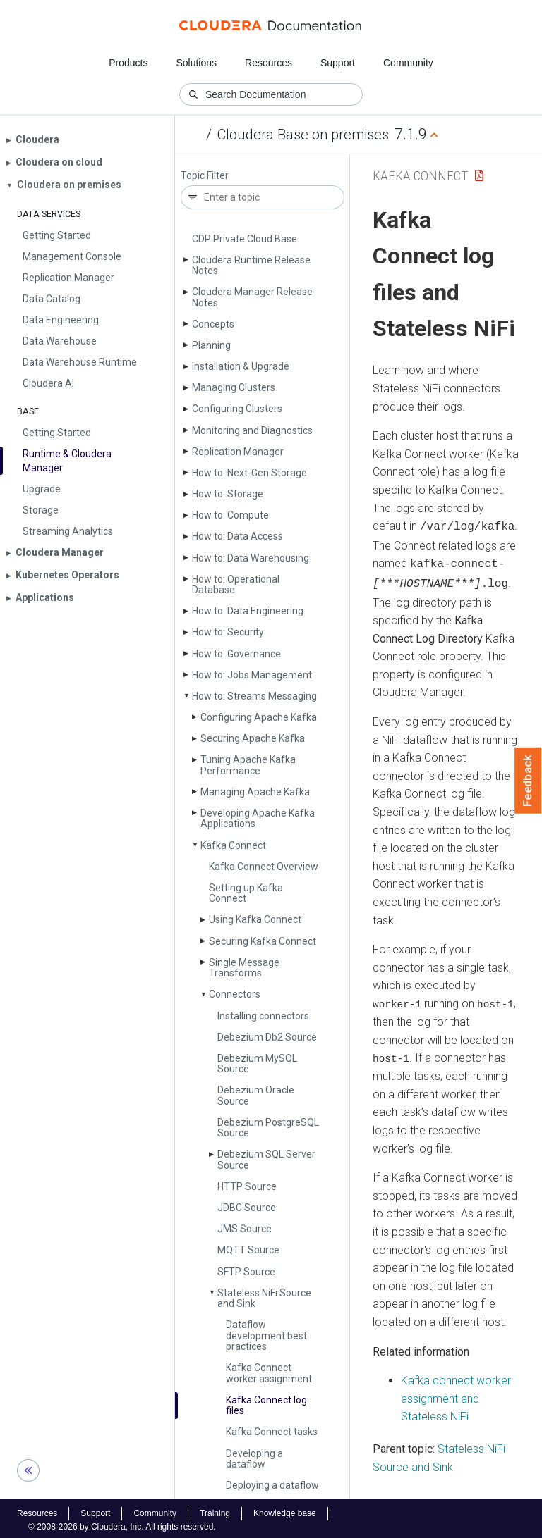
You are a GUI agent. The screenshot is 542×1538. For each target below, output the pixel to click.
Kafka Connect (233, 845)
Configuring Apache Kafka (258, 717)
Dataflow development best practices (266, 1335)
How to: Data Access (237, 536)
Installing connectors (263, 1016)
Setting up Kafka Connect (246, 893)
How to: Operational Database (235, 584)
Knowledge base (284, 1509)
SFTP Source (246, 1271)
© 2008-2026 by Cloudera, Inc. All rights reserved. (122, 1522)
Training (215, 1509)
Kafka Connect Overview (263, 866)
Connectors (234, 994)
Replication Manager (238, 451)
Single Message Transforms (244, 968)
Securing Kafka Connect (262, 941)
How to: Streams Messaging (254, 696)
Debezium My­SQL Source (257, 1063)
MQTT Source (248, 1249)
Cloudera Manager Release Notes (252, 297)
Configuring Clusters (237, 408)
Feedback (528, 781)
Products (128, 62)
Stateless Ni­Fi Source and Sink (264, 1298)
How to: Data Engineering (247, 610)
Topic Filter (205, 175)
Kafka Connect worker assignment (269, 1373)
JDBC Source (246, 1207)
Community (408, 62)
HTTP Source (247, 1186)
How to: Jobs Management (252, 675)
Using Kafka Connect (255, 919)
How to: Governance (236, 653)
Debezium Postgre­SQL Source (268, 1128)
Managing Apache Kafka (255, 792)
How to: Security (228, 632)
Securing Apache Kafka (252, 738)
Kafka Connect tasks (272, 1431)
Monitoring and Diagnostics (252, 430)
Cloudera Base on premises (303, 134)
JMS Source (244, 1228)
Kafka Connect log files (266, 1405)
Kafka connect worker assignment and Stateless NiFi (456, 1393)
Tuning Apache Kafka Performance (248, 765)
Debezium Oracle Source (255, 1095)
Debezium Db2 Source (267, 1037)
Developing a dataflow (254, 1459)
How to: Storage (227, 494)
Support (337, 62)
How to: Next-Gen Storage (249, 472)
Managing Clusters (233, 387)
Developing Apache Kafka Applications (257, 818)
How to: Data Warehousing (250, 558)
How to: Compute (230, 515)
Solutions (196, 62)
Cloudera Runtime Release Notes (251, 265)
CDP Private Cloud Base (244, 238)
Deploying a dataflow (272, 1485)
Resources (268, 62)
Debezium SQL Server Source (266, 1159)
